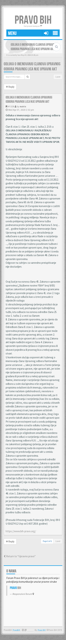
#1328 (11, 106)
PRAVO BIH (33, 20)
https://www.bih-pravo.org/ (21, 531)
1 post (57, 76)
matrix (23, 106)
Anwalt (30, 630)
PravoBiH (16, 630)
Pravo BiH (42, 630)
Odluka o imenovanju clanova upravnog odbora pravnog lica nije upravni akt (32, 66)
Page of (47, 541)
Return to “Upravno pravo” (20, 556)
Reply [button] (10, 86)
